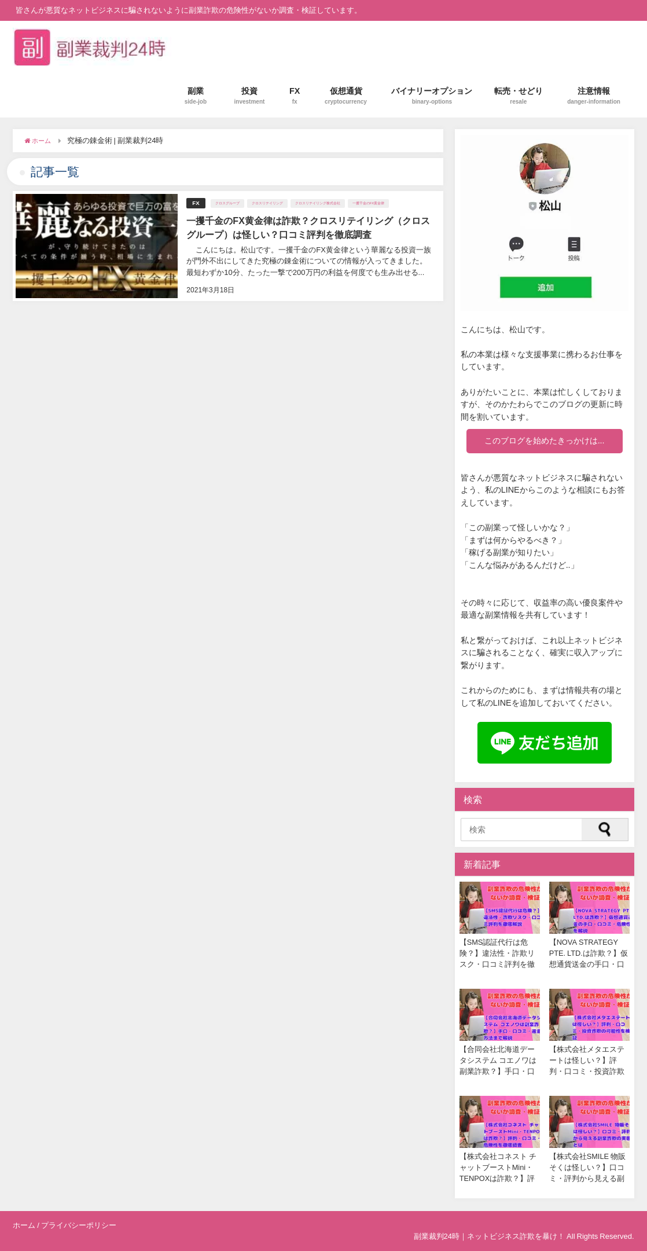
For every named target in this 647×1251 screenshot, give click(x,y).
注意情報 (593, 96)
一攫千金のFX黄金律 (368, 203)
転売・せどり (518, 96)
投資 (249, 96)
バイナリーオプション (431, 96)
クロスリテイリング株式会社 (317, 203)
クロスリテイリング (267, 203)
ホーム (24, 1225)
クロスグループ (227, 203)
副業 (195, 96)
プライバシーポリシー (78, 1225)
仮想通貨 (346, 96)
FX (294, 96)
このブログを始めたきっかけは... (544, 440)
